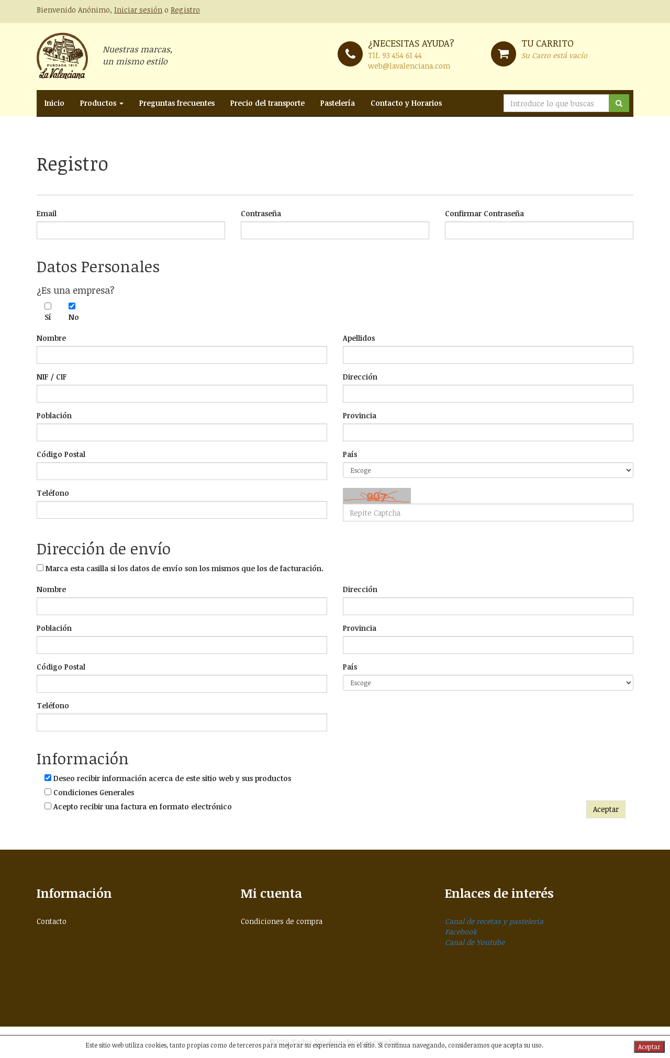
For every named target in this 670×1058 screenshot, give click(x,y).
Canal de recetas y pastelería (494, 921)
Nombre (51, 338)
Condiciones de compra (281, 921)
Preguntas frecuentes (177, 103)
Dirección (360, 377)
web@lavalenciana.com (409, 66)
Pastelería (337, 103)
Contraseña (261, 213)
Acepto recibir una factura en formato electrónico (142, 806)
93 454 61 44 (402, 55)
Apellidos (359, 338)
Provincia (359, 415)
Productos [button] (102, 103)
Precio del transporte (267, 103)
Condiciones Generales (93, 792)
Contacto (51, 921)
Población (54, 415)
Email (47, 213)
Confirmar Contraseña (484, 213)
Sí (47, 317)
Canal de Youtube (475, 942)
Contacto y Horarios (406, 103)
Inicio (54, 103)
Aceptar (606, 809)
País (350, 454)
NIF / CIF (51, 377)
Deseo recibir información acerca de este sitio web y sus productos (172, 778)
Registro (185, 10)
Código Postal (61, 454)
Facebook (461, 932)
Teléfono (53, 493)
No (73, 317)
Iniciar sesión (138, 10)
